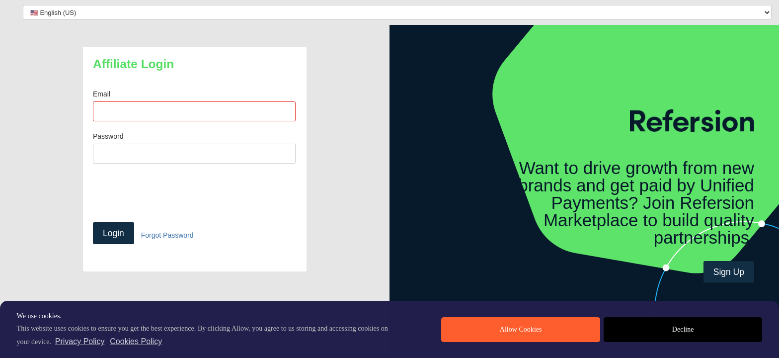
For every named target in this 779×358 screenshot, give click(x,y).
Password (108, 136)
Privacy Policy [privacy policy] (80, 341)
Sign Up (728, 272)
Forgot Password (167, 235)
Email (101, 94)
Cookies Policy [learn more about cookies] (136, 341)
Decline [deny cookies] (683, 329)
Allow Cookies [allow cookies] (521, 329)
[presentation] (168, 193)
